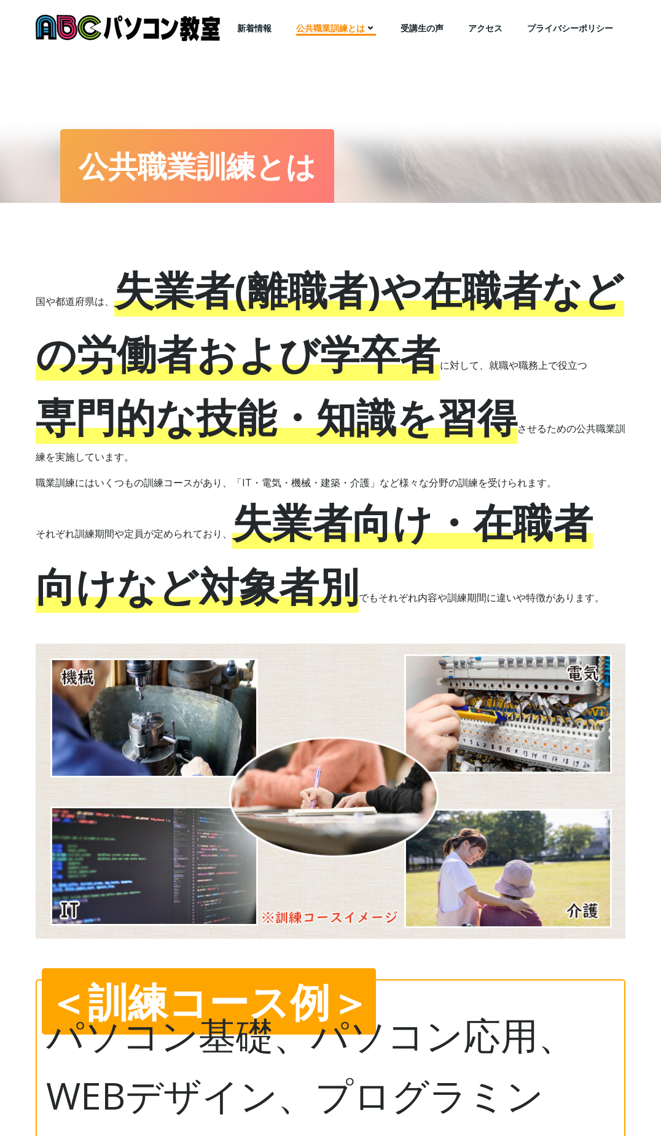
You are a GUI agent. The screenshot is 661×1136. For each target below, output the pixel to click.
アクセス (485, 28)
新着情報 (254, 28)
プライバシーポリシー (570, 28)
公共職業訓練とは (336, 28)
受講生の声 (422, 28)
